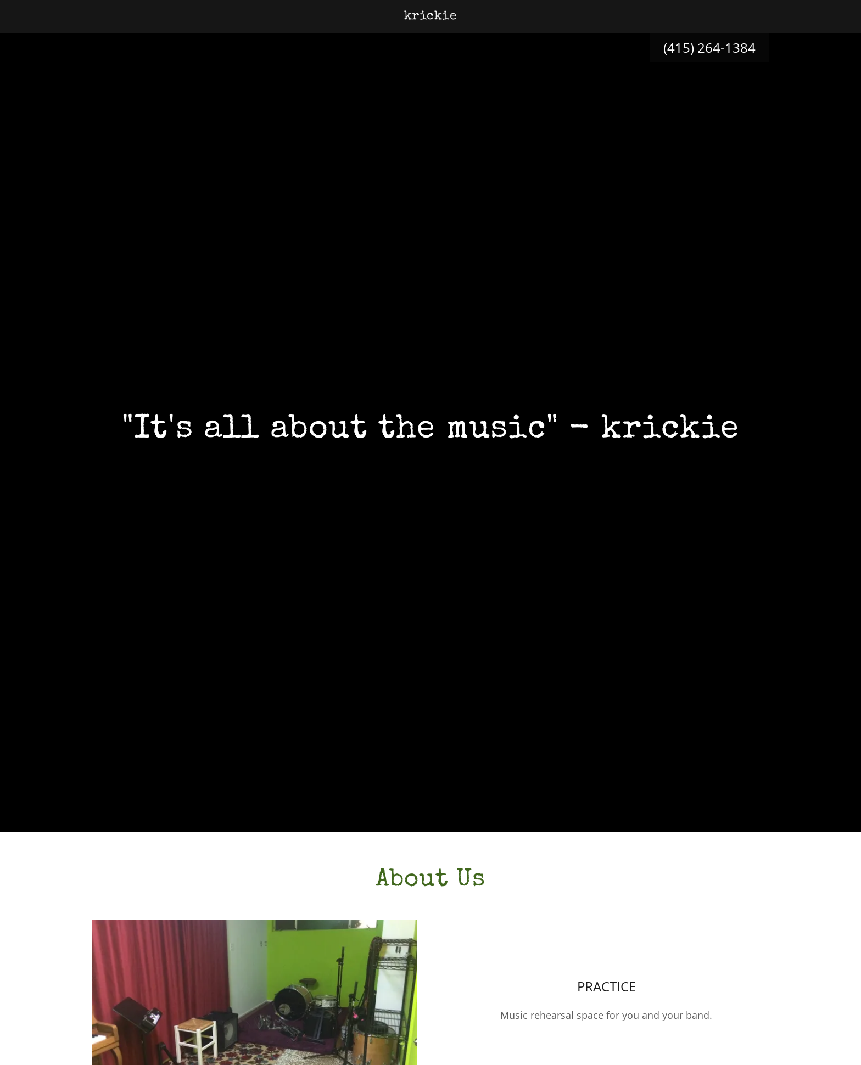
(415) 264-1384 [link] (709, 47)
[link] (431, 15)
